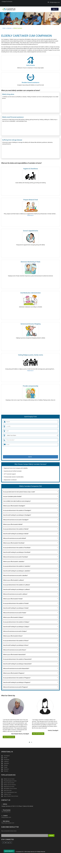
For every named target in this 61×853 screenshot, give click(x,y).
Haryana (6, 771)
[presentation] (31, 450)
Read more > (30, 215)
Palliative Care (7, 794)
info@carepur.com (55, 2)
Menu (54, 9)
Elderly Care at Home (9, 779)
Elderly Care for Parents (10, 784)
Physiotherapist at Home (10, 781)
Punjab (5, 767)
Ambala (6, 765)
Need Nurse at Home (9, 786)
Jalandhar (6, 763)
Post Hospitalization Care (10, 792)
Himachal (6, 769)
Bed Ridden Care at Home (10, 788)
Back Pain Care (7, 790)
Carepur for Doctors (6, 1)
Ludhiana (6, 761)
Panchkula (6, 759)
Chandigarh (7, 755)
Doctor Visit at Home (9, 782)
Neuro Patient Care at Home (11, 796)
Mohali (5, 757)
